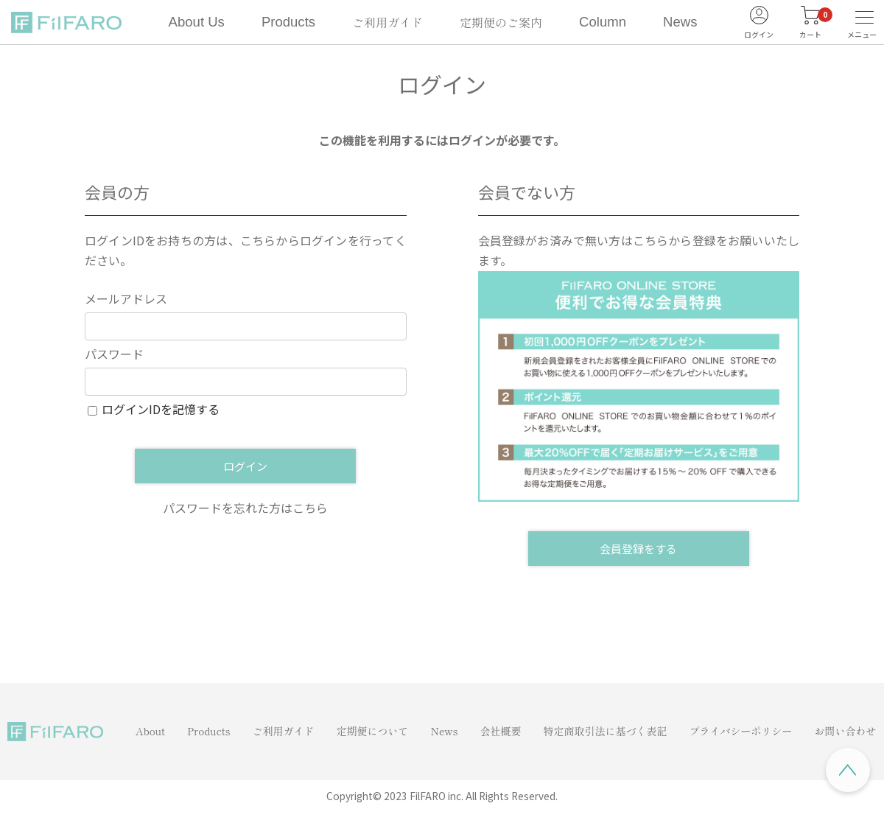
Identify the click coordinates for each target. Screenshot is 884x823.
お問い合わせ (846, 731)
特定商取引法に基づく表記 (605, 731)
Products (288, 21)
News (680, 21)
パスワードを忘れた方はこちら (245, 507)
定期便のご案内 (501, 22)
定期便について (372, 731)
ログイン (245, 466)
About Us (197, 21)
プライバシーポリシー (741, 731)
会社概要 (501, 731)
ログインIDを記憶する (161, 409)
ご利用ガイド (387, 22)
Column (602, 21)
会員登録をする (638, 548)
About (150, 731)
